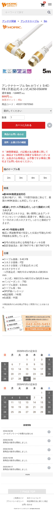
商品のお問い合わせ (14, 134)
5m (45, 21)
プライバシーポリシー (15, 501)
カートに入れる (23, 125)
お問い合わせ (27, 505)
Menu (50, 2)
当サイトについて (34, 498)
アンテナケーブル (30, 21)
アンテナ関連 (9, 21)
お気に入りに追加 (49, 125)
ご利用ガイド (18, 498)
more (27, 474)
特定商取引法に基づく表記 (37, 501)
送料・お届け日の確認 (15, 142)
